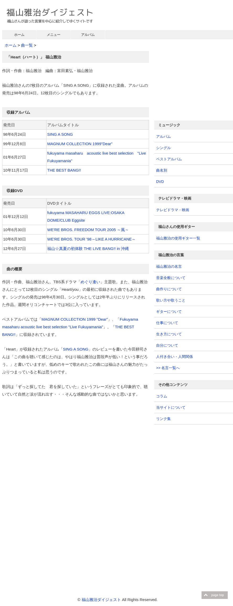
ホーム (19, 35)
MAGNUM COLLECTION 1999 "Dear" (74, 319)
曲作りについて (169, 289)
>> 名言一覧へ (168, 368)
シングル (163, 148)
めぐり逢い (90, 282)
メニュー (53, 35)
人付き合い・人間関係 (174, 356)
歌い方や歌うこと (171, 300)
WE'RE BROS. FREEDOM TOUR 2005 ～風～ (88, 229)
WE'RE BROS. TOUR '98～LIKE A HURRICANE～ (91, 239)
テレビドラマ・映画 (172, 210)
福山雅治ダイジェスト (101, 599)
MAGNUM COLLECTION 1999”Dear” (79, 143)
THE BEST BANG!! (64, 170)
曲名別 (161, 170)
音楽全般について (171, 278)
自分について (167, 345)
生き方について (169, 334)
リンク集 (163, 419)
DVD (160, 181)
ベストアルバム (169, 159)
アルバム (88, 35)
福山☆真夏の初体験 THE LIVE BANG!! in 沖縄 (88, 248)
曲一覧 (27, 45)
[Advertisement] (46, 441)
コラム (161, 396)
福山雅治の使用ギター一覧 (178, 238)
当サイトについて (171, 407)
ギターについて (169, 311)
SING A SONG (60, 134)
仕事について (167, 323)
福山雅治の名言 (169, 266)
